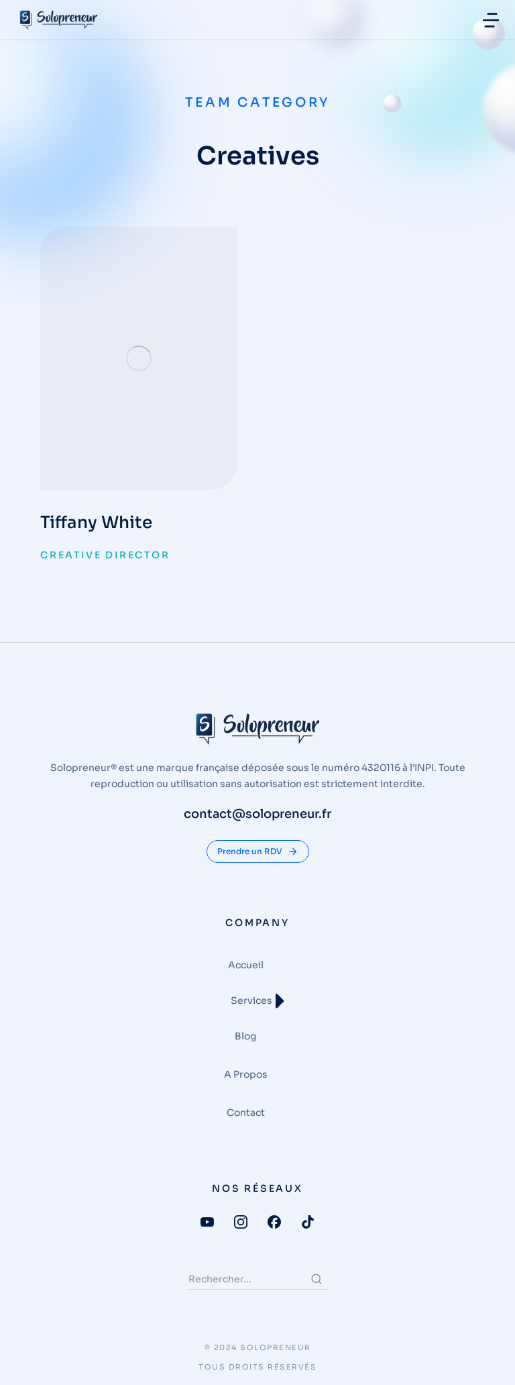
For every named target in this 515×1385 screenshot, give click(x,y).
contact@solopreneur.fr (257, 814)
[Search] (316, 1279)
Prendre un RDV (257, 851)
